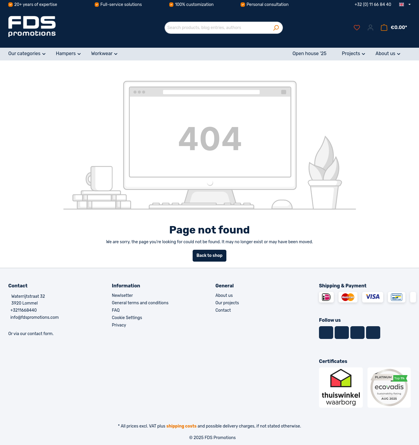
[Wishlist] (357, 27)
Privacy (119, 325)
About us (224, 295)
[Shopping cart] (394, 27)
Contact (223, 310)
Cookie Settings (127, 317)
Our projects (227, 302)
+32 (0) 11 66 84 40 (372, 4)
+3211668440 (23, 310)
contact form (40, 333)
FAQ (116, 310)
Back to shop (209, 255)
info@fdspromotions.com (34, 317)
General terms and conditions (140, 302)
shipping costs (181, 426)
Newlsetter (122, 295)
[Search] (276, 28)
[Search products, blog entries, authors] (217, 28)
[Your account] (370, 27)
